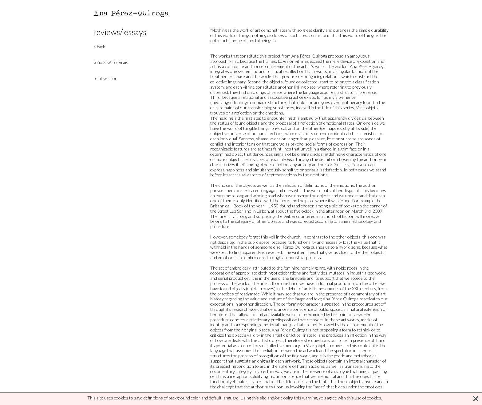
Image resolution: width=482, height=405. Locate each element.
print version (105, 78)
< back (99, 46)
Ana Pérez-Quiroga (131, 13)
